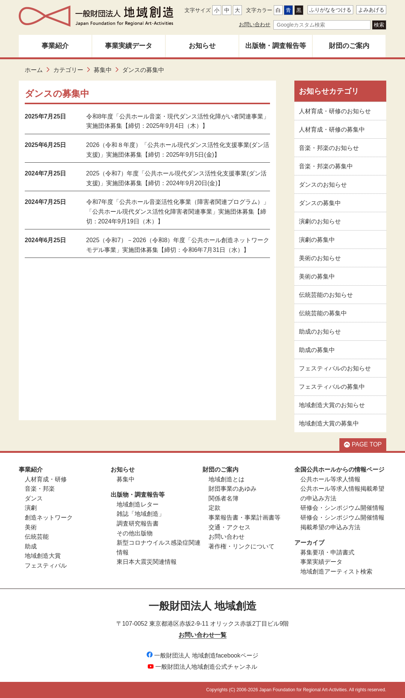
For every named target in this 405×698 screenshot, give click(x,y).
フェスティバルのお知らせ (335, 368)
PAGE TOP (363, 444)
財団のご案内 (349, 45)
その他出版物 (135, 533)
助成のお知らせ (320, 331)
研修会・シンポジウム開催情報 (342, 508)
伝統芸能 (37, 536)
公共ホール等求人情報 (330, 479)
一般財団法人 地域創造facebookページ (202, 655)
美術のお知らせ (320, 258)
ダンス (34, 498)
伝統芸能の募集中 (323, 313)
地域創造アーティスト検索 (336, 571)
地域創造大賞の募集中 (329, 423)
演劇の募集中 (317, 240)
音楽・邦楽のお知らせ (329, 148)
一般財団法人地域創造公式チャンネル (202, 667)
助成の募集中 (317, 350)
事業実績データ (128, 45)
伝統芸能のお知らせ (326, 295)
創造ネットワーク (49, 517)
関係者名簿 (223, 498)
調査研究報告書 (138, 523)
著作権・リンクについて (241, 546)
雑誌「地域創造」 (141, 514)
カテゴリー (68, 70)
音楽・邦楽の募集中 (326, 166)
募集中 (103, 70)
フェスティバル (46, 565)
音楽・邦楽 (40, 488)
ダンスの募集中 (320, 203)
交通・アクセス (229, 527)
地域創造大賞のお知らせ (332, 405)
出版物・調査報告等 (275, 45)
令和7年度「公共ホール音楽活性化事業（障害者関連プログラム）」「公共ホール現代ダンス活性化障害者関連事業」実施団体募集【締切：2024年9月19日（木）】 (178, 211)
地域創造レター (138, 504)
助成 (31, 546)
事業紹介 (55, 45)
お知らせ (202, 45)
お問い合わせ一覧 (202, 635)
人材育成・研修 (46, 479)
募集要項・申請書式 (327, 552)
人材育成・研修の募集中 (332, 129)
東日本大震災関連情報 (147, 562)
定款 (214, 508)
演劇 (31, 508)
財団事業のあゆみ (232, 488)
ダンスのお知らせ (323, 184)
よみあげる (371, 10)
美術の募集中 (317, 276)
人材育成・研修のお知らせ (335, 111)
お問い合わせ (254, 24)
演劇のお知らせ (320, 221)
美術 (31, 527)
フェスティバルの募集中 (332, 386)
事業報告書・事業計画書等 (244, 517)
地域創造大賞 (43, 556)
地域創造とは (226, 479)
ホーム (34, 70)
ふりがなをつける (330, 10)
